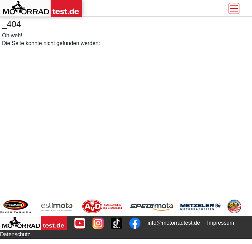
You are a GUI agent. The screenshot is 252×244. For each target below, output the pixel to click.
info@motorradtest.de (174, 223)
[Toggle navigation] (234, 8)
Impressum (220, 223)
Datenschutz (15, 234)
